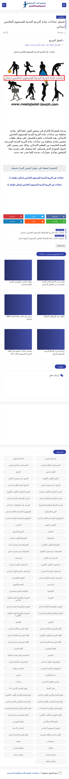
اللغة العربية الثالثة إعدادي (18, 629)
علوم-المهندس (18, 721)
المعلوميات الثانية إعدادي (18, 662)
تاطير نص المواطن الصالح (54, 316)
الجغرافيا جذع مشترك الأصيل (51, 551)
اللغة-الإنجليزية (50, 649)
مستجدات (50, 741)
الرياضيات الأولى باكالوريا (50, 565)
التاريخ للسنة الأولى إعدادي (18, 485)
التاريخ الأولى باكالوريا (51, 478)
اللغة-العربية (18, 649)
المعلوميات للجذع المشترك (50, 668)
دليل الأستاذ (50, 688)
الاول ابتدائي (50, 472)
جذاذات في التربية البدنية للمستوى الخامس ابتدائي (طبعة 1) (35, 178)
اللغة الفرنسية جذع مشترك (18, 642)
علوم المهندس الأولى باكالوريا (50, 715)
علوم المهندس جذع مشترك (18, 715)
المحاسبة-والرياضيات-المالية (18, 655)
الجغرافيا (50, 538)
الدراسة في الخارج (51, 558)
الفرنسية (50, 584)
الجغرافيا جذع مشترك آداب (18, 545)
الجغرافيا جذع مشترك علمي (18, 551)
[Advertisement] (45, 424)
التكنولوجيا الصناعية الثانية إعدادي (18, 518)
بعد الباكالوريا (51, 675)
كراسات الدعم (18, 728)
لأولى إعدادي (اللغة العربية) (50, 735)
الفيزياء (50, 598)
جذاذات (61, 17)
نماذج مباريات (50, 755)
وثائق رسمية (18, 755)
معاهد (18, 741)
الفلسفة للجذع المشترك (18, 591)
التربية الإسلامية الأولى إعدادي (50, 492)
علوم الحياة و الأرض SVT (18, 688)
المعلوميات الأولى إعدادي (50, 662)
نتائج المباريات (18, 748)
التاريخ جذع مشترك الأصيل (18, 478)
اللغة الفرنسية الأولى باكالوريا (51, 635)
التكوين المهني (50, 525)
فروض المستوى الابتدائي (50, 728)
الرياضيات (18, 558)
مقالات (50, 748)
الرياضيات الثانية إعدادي (18, 565)
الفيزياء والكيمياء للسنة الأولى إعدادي (18, 599)
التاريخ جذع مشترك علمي (50, 485)
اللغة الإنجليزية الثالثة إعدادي (50, 629)
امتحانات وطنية (18, 668)
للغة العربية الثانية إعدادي (18, 735)
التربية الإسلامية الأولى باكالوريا (18, 492)
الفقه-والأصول (18, 584)
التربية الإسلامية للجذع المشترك (51, 505)
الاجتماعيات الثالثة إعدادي (50, 465)
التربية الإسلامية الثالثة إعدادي (50, 498)
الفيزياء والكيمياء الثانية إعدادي (18, 607)
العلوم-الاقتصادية (18, 578)
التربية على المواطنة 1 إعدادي (18, 505)
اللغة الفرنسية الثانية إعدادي (50, 642)
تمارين (18, 675)
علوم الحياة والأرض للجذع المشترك (18, 708)
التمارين (18, 525)
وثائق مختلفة (50, 761)
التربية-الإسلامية (51, 512)
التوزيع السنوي (18, 531)
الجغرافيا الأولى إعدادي (18, 538)
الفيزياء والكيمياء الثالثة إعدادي (50, 607)
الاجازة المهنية (18, 459)
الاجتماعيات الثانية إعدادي (18, 465)
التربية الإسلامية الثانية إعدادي (18, 498)
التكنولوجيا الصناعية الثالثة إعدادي (18, 512)
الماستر (51, 655)
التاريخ (18, 472)
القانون (50, 622)
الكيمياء (18, 622)
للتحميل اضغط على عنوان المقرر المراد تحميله (42, 45)
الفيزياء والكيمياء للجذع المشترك (50, 613)
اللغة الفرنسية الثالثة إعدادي (18, 635)
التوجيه (50, 531)
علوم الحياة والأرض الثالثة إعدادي (50, 702)
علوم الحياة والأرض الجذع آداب (50, 708)
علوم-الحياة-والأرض (50, 721)
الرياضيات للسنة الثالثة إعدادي (50, 578)
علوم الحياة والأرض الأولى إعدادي (50, 695)
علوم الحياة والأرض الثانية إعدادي (18, 702)
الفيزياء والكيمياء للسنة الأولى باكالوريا (18, 614)
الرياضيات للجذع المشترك (51, 571)
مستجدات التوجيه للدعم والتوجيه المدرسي (23, 773)
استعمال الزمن (50, 459)
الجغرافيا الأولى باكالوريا (51, 545)
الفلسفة (51, 591)
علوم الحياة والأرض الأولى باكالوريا (18, 695)
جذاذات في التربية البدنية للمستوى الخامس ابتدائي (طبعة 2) (34, 184)
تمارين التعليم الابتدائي (50, 682)
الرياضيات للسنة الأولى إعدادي (18, 571)
